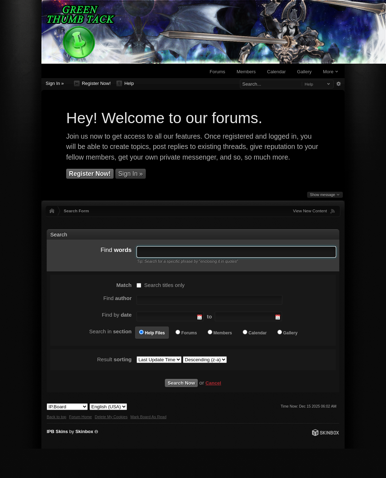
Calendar (276, 71)
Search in (110, 331)
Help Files (155, 332)
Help (125, 83)
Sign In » (55, 83)
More (330, 71)
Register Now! (92, 83)
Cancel (213, 383)
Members (246, 71)
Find (116, 250)
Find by (117, 315)
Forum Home (80, 417)
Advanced (338, 83)
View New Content (310, 210)
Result (114, 359)
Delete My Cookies (111, 417)
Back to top (56, 417)
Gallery (304, 71)
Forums (217, 71)
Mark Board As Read (148, 417)
